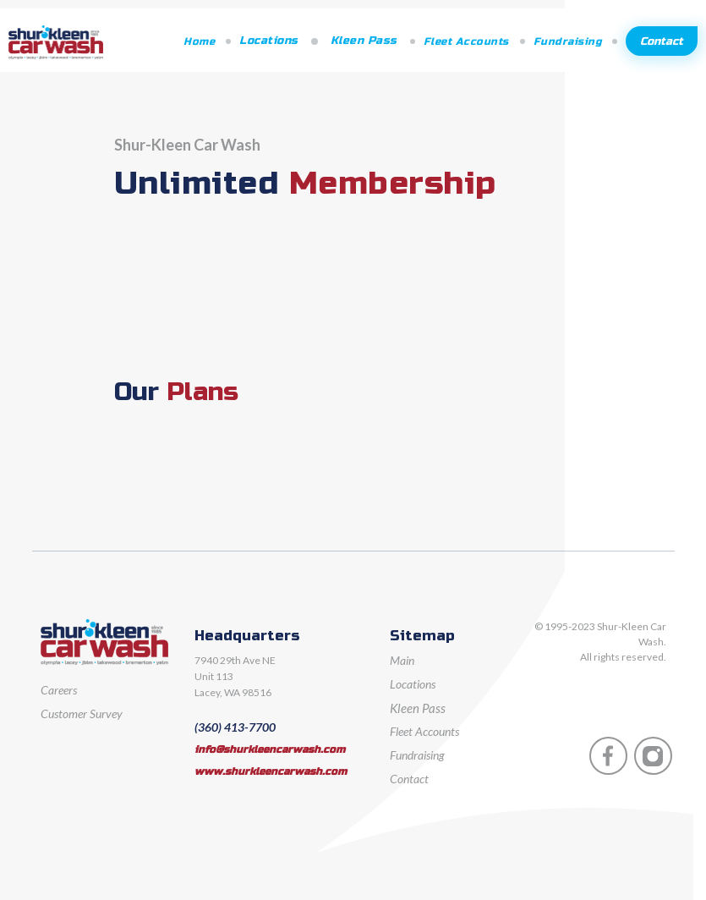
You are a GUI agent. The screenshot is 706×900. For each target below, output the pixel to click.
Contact (661, 41)
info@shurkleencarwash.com (269, 749)
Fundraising (568, 41)
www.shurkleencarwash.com (270, 771)
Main (402, 660)
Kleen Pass (364, 40)
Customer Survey (82, 713)
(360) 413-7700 (235, 727)
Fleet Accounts (466, 41)
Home (199, 41)
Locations (268, 40)
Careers (59, 690)
